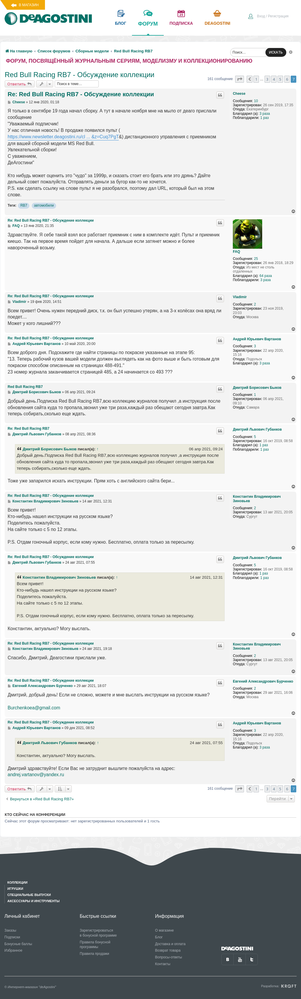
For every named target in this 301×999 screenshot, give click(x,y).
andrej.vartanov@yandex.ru (36, 774)
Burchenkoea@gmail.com (34, 707)
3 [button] (267, 79)
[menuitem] (268, 17)
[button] (239, 79)
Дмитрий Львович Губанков (257, 429)
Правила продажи (94, 954)
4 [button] (274, 79)
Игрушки (15, 888)
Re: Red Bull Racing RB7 (28, 429)
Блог (159, 937)
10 (256, 101)
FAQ (236, 252)
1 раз (264, 118)
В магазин (29, 5)
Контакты (162, 964)
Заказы (10, 930)
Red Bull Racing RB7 (25, 387)
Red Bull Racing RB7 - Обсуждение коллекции (79, 75)
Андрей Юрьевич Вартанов (257, 339)
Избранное (13, 950)
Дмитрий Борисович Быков (257, 388)
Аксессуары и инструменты (33, 901)
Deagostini (217, 23)
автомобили (44, 205)
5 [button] (280, 79)
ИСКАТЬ (276, 52)
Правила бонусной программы (95, 944)
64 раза (266, 276)
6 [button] (287, 79)
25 (256, 259)
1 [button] (256, 79)
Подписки (12, 937)
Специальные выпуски (29, 895)
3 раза (265, 114)
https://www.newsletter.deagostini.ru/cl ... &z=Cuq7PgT (63, 136)
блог (120, 23)
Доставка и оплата (170, 944)
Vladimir (240, 297)
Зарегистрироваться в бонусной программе (98, 932)
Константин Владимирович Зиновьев (257, 498)
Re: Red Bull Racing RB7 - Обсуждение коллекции (81, 94)
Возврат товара (168, 950)
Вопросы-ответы (168, 957)
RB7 (23, 205)
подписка (181, 23)
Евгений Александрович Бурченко (263, 681)
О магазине (164, 930)
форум (148, 28)
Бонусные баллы (18, 944)
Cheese (239, 94)
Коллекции (17, 882)
